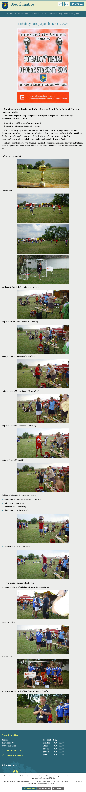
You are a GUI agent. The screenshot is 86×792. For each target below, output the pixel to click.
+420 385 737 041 (15, 750)
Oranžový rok (22, 14)
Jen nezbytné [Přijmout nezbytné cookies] (44, 788)
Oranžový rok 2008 (38, 14)
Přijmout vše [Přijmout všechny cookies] (29, 788)
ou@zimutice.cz (15, 755)
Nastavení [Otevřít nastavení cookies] (57, 788)
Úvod (4, 14)
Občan (11, 14)
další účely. (51, 778)
